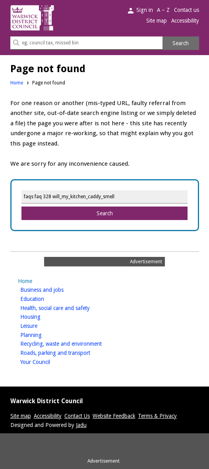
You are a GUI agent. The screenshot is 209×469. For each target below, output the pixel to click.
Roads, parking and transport (67, 352)
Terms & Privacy (157, 416)
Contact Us (77, 416)
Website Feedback (114, 416)
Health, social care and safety (67, 307)
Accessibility (185, 20)
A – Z (163, 10)
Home (16, 83)
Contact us (186, 10)
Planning (43, 334)
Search (180, 43)
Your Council (47, 361)
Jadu (81, 425)
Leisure (41, 325)
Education (44, 298)
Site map (156, 20)
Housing (43, 316)
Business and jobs (54, 289)
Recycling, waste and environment (73, 343)
